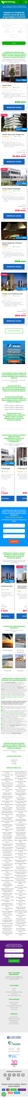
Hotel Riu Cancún (14, 1007)
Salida (20, 29)
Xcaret (14, 988)
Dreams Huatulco (14, 1017)
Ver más (10, 97)
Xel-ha (14, 990)
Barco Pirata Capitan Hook (14, 995)
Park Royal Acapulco (14, 1020)
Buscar (14, 43)
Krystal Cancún (14, 1009)
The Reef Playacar (14, 1022)
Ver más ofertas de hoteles (14, 330)
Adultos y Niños (14, 34)
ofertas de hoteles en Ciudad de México (11, 695)
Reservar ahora (14, 107)
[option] (14, 474)
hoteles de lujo (5, 713)
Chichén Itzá (14, 993)
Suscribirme (14, 961)
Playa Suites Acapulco (14, 1023)
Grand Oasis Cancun (14, 1002)
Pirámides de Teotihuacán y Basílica (14, 992)
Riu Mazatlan (14, 1004)
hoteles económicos (14, 712)
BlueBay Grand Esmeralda (14, 1018)
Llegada (7, 29)
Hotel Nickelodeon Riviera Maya (14, 1005)
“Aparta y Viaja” (19, 714)
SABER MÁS (14, 541)
